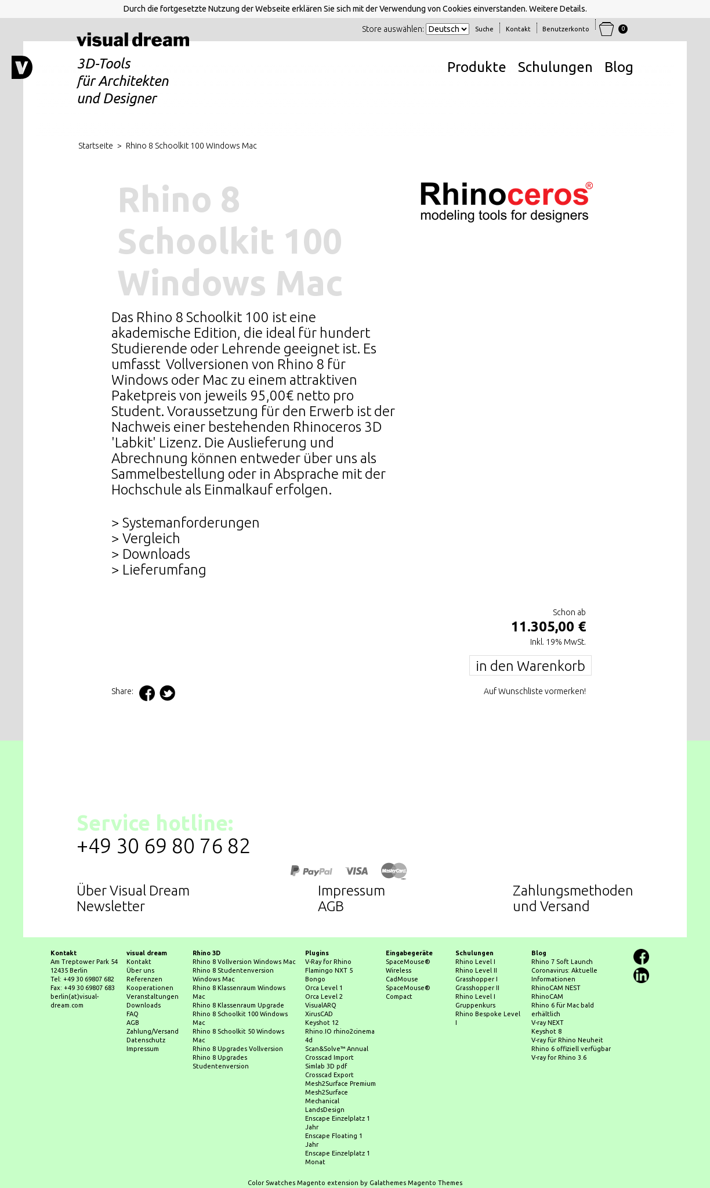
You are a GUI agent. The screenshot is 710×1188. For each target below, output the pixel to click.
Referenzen (144, 979)
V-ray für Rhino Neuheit (567, 1040)
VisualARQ (320, 1005)
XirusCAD (319, 1013)
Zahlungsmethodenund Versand (573, 898)
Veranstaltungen (152, 996)
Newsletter (111, 906)
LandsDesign (325, 1109)
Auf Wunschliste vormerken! (535, 691)
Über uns (140, 970)
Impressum (351, 890)
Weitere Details (557, 8)
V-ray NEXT (547, 1022)
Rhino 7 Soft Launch (562, 961)
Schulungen (555, 67)
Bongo (315, 979)
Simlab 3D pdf (326, 1066)
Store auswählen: (393, 29)
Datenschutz (145, 1040)
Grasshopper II (477, 987)
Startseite (95, 145)
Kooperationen (149, 987)
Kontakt (138, 961)
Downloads (143, 1005)
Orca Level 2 (324, 996)
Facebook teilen (147, 693)
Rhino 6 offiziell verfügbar (571, 1048)
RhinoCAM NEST (556, 987)
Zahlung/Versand (152, 1031)
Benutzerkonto (565, 29)
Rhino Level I (475, 961)
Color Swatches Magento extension (303, 1182)
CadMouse (402, 979)
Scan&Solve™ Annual (336, 1048)
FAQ (132, 1013)
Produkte (476, 67)
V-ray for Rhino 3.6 (558, 1057)
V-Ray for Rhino (328, 961)
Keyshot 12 (322, 1022)
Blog (618, 67)
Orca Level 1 (324, 987)
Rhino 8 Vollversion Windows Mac (244, 961)
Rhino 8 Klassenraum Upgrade (238, 1005)
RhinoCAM (547, 996)
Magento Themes (435, 1182)
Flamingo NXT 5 (329, 970)
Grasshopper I (476, 979)
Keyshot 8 (546, 1031)
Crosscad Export (329, 1074)
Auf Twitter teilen (167, 693)
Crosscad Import (329, 1057)
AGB (331, 906)
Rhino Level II (476, 970)
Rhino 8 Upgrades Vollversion (238, 1048)
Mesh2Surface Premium (340, 1083)
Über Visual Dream (133, 890)
